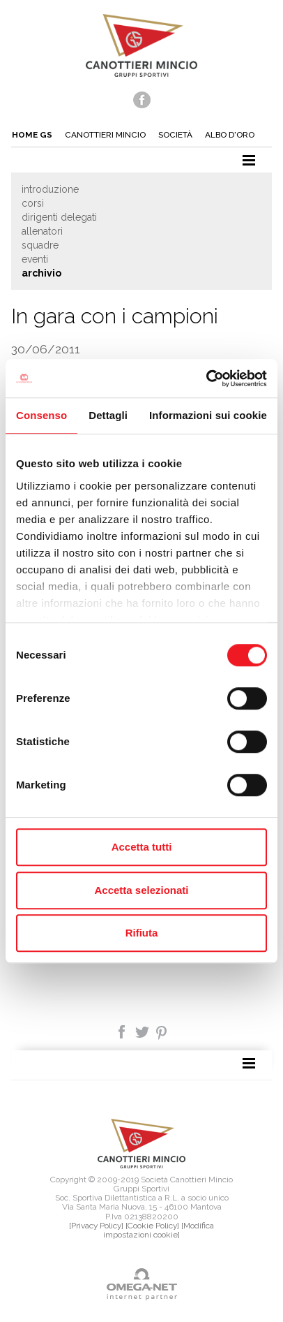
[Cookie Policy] (152, 1226)
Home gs (32, 135)
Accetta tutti (142, 847)
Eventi (35, 259)
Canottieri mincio (105, 135)
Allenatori (42, 231)
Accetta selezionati (141, 890)
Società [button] (175, 135)
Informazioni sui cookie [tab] (208, 415)
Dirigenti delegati (59, 217)
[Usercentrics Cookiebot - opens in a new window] (206, 378)
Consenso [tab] (41, 415)
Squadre (40, 245)
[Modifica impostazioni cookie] (158, 1230)
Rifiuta (141, 933)
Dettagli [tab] (108, 415)
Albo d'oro (229, 135)
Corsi (33, 203)
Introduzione (50, 189)
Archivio (41, 273)
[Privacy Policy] (96, 1226)
